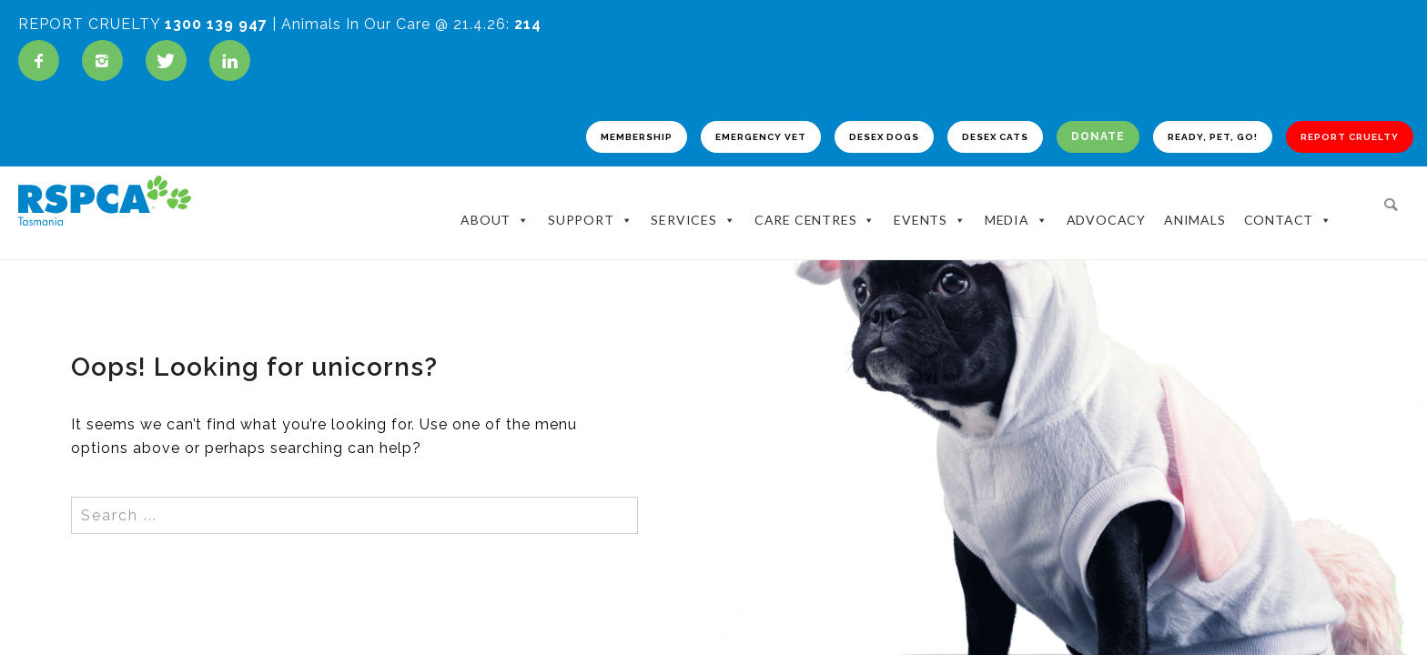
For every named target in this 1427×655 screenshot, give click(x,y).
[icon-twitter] (171, 60)
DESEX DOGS (821, 141)
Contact (1288, 210)
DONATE (1054, 141)
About (495, 210)
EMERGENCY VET (682, 141)
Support (590, 210)
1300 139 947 (216, 24)
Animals (1195, 209)
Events (930, 210)
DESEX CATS (945, 141)
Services (693, 210)
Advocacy (1106, 209)
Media (1016, 210)
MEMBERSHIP (541, 141)
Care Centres (814, 210)
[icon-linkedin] (229, 60)
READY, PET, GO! (1176, 141)
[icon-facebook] (43, 60)
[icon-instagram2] (107, 60)
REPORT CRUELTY (1327, 141)
